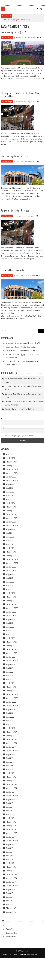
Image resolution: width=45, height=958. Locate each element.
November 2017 (11, 833)
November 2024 (12, 518)
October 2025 (11, 477)
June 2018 (10, 807)
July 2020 (9, 713)
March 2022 (10, 638)
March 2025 (10, 503)
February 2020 (11, 732)
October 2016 (11, 882)
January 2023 (11, 600)
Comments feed (12, 933)
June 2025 (10, 492)
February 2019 (11, 777)
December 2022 (12, 604)
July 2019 (9, 758)
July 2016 (9, 893)
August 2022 (10, 619)
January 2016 (11, 912)
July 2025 (9, 488)
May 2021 (9, 675)
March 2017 (10, 863)
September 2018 (12, 795)
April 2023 (9, 589)
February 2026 (11, 462)
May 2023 (9, 585)
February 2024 (11, 552)
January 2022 (11, 645)
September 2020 (12, 705)
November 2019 (11, 743)
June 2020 (10, 717)
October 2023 (11, 567)
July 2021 (9, 668)
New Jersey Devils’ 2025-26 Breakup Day (21, 347)
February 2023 (11, 597)
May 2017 (9, 855)
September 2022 (12, 615)
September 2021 (12, 660)
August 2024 (10, 529)
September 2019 (12, 750)
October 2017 (10, 837)
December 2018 (11, 784)
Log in (8, 925)
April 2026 (10, 454)
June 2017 (9, 852)
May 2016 (9, 900)
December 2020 (12, 694)
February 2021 (11, 687)
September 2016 (12, 885)
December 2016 (11, 874)
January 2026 (11, 465)
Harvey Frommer (21, 37)
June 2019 (10, 762)
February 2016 (11, 908)
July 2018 (9, 803)
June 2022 (10, 627)
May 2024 (9, 540)
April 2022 (9, 634)
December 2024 (11, 514)
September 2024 (12, 525)
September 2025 (12, 480)
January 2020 (11, 735)
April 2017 (9, 859)
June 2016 (10, 897)
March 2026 (10, 458)
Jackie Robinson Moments (12, 270)
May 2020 (9, 720)
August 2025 (10, 484)
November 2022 (12, 608)
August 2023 (10, 574)
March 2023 (10, 593)
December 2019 (11, 739)
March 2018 (10, 818)
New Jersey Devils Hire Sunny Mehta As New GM (23, 343)
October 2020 (11, 702)
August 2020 (10, 709)
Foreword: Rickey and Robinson (15, 210)
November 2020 (12, 698)
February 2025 (11, 507)
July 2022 (9, 623)
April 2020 (10, 724)
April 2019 (9, 769)
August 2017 (10, 844)
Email (2, 427)
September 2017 (12, 840)
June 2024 (10, 537)
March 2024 (10, 548)
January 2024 (11, 555)
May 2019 (9, 765)
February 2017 (11, 867)
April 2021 (9, 679)
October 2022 (11, 612)
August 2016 (10, 889)
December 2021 (11, 649)
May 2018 (9, 810)
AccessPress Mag (30, 954)
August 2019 (10, 754)
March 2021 (10, 683)
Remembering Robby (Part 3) (14, 32)
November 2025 (12, 473)
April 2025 (9, 499)
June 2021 (9, 672)
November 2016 (11, 878)
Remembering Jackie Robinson (14, 156)
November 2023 (12, 563)
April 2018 (9, 814)
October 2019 (11, 747)
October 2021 (10, 657)
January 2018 (11, 825)
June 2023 (10, 582)
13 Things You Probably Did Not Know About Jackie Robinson (20, 94)
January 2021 (11, 690)
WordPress (14, 954)
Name (2, 419)
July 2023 (9, 578)
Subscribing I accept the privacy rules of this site (17, 436)
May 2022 (9, 630)
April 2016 (9, 904)
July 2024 (9, 533)
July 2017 (9, 848)
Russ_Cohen (19, 161)
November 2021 (11, 653)
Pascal (7, 409)
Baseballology (7, 37)
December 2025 (12, 469)
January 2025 (11, 510)
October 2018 (11, 792)
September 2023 (12, 570)
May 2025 (9, 495)
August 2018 (10, 799)
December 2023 (12, 559)
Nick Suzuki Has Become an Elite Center (20, 350)
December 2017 (11, 829)
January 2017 (11, 870)
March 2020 (10, 728)
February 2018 (11, 822)
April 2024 (9, 544)
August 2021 (10, 664)
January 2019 (11, 780)
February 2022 (11, 642)
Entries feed (10, 929)
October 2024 (11, 522)
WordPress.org (11, 936)
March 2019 (10, 773)
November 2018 (11, 788)
